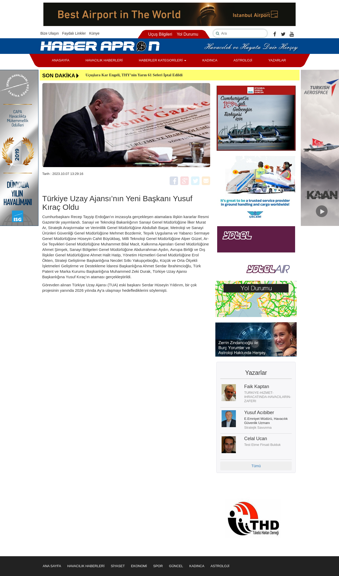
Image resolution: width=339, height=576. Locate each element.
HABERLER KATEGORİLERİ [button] (162, 60)
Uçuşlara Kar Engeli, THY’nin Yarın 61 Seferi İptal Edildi (134, 75)
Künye (94, 33)
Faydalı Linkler (74, 33)
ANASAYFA (61, 60)
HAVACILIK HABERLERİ (104, 60)
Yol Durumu (187, 34)
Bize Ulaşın (50, 33)
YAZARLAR (277, 60)
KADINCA (209, 60)
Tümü (256, 466)
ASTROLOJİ (243, 60)
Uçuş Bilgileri (160, 34)
